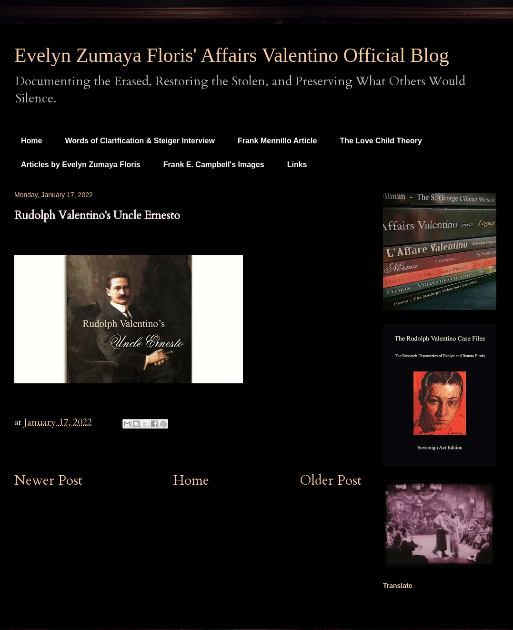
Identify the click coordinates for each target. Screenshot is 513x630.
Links (297, 164)
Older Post (331, 480)
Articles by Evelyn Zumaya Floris (81, 164)
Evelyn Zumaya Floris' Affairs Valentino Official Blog (231, 55)
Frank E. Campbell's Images (213, 164)
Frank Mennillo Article (277, 141)
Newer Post (48, 480)
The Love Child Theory (381, 141)
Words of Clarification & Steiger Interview (139, 141)
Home (31, 141)
